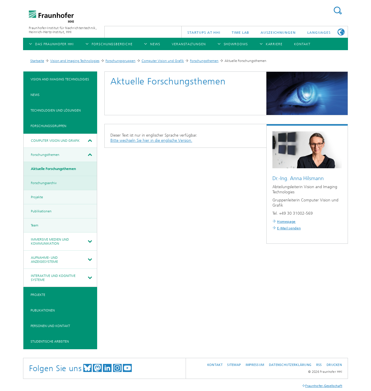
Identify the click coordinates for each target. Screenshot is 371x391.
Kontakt (215, 365)
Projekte (37, 197)
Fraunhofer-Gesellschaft (323, 386)
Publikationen (41, 211)
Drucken (334, 365)
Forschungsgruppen (120, 61)
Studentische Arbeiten (50, 341)
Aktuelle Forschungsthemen (53, 169)
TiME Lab (240, 33)
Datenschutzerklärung (290, 365)
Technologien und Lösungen (56, 110)
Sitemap (234, 365)
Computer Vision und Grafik (163, 61)
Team (34, 225)
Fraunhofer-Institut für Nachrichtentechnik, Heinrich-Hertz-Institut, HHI (63, 30)
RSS (319, 365)
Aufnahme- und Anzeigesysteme (44, 260)
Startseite (37, 61)
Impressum (255, 365)
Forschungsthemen (204, 61)
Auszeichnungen (278, 33)
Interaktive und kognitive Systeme (53, 278)
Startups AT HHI (204, 33)
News (35, 95)
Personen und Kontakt (50, 326)
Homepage (286, 222)
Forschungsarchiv (44, 183)
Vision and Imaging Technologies (74, 61)
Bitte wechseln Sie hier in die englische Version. (151, 140)
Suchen (337, 10)
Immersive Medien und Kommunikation (50, 241)
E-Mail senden (289, 228)
